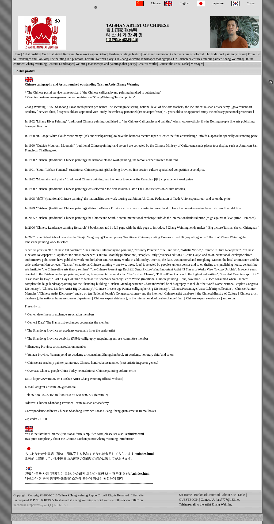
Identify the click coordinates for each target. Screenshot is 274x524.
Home (17, 54)
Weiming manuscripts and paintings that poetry (105, 64)
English (184, 3)
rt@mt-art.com (46, 387)
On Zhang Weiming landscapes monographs (143, 59)
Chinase (156, 3)
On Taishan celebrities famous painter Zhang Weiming (208, 59)
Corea (250, 3)
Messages (197, 64)
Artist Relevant (65, 54)
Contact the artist (169, 64)
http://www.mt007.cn (46, 379)
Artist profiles (31, 54)
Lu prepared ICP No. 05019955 (33, 500)
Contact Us (208, 499)
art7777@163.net (228, 499)
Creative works (147, 64)
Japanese (218, 3)
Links (185, 64)
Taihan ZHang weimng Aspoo (77, 495)
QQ (49, 505)
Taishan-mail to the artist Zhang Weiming (206, 504)
